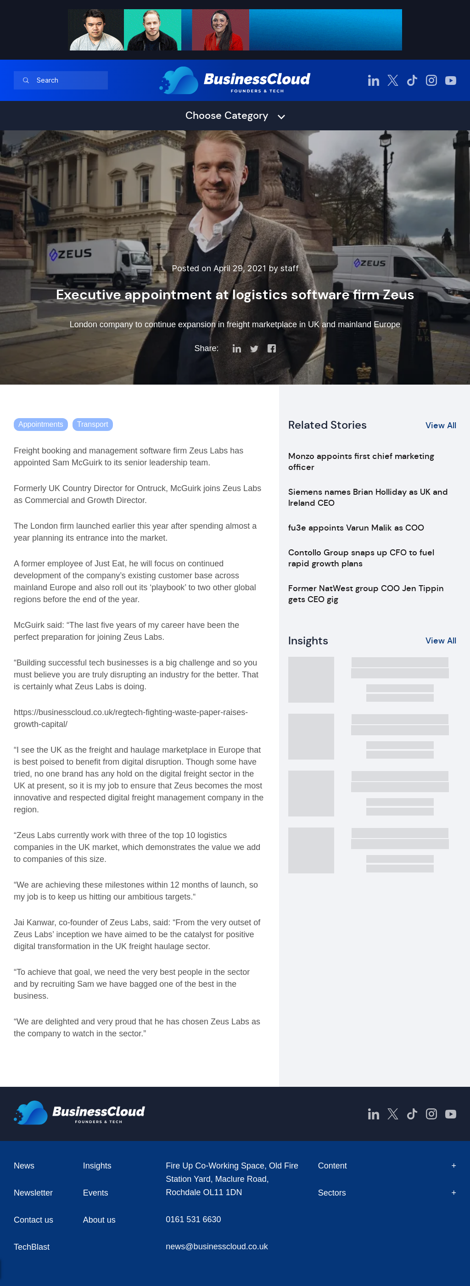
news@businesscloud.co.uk (217, 1246)
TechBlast (32, 1247)
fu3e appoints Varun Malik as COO (356, 528)
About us (99, 1219)
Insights (97, 1165)
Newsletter (33, 1192)
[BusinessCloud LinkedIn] (373, 80)
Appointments (40, 424)
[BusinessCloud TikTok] (412, 80)
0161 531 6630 (193, 1219)
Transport (92, 424)
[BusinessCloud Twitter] (392, 80)
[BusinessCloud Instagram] (431, 80)
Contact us (33, 1219)
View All (440, 425)
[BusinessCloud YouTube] (450, 80)
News (24, 1165)
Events (95, 1192)
